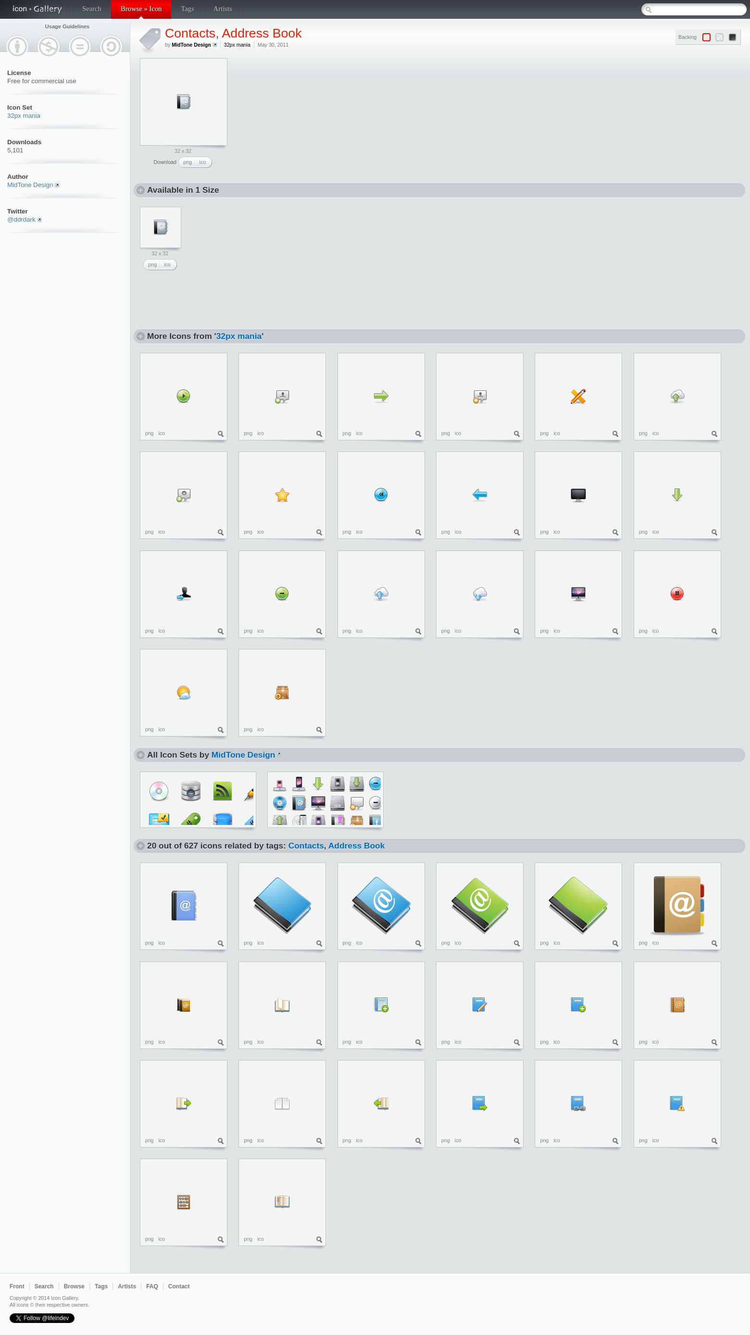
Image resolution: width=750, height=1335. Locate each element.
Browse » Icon (141, 8)
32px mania (23, 115)
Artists (222, 8)
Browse (74, 1286)
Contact (179, 1286)
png (188, 162)
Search (91, 8)
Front (17, 1286)
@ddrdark (21, 219)
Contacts (190, 33)
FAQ (152, 1286)
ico (203, 162)
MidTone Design (30, 184)
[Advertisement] (308, 118)
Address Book (262, 33)
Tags (187, 8)
